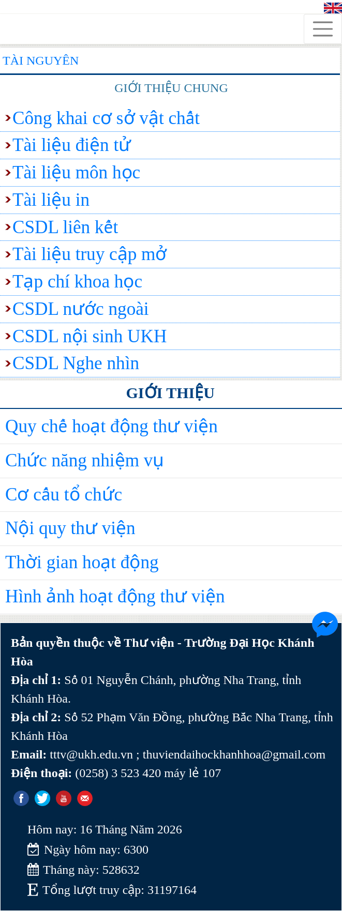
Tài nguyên (41, 60)
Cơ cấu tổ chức (63, 494)
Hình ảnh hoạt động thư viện (115, 596)
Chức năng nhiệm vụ (84, 460)
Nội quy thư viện (70, 528)
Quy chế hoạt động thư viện (111, 426)
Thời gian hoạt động (82, 562)
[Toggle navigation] (323, 29)
